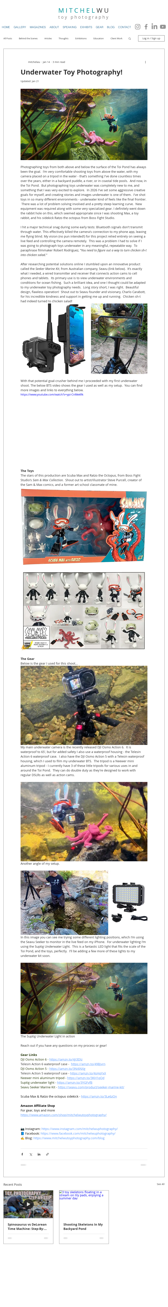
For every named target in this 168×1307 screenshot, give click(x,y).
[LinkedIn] (154, 26)
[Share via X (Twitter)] (30, 1154)
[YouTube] (162, 26)
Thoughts (63, 38)
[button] (129, 38)
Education (98, 38)
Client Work (116, 38)
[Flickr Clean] (157, 1252)
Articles (48, 38)
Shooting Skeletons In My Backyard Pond (83, 1226)
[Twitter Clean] (150, 1252)
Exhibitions (81, 38)
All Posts (7, 38)
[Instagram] (137, 26)
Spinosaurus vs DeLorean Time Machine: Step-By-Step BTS (27, 1226)
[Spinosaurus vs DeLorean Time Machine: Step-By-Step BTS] (28, 1204)
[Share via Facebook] (22, 1154)
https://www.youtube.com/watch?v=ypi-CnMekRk (52, 394)
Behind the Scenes (28, 38)
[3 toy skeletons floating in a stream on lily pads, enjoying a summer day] (84, 1204)
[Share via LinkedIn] (39, 1154)
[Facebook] (146, 26)
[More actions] (145, 62)
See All (161, 1184)
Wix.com (66, 1252)
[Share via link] (47, 1154)
